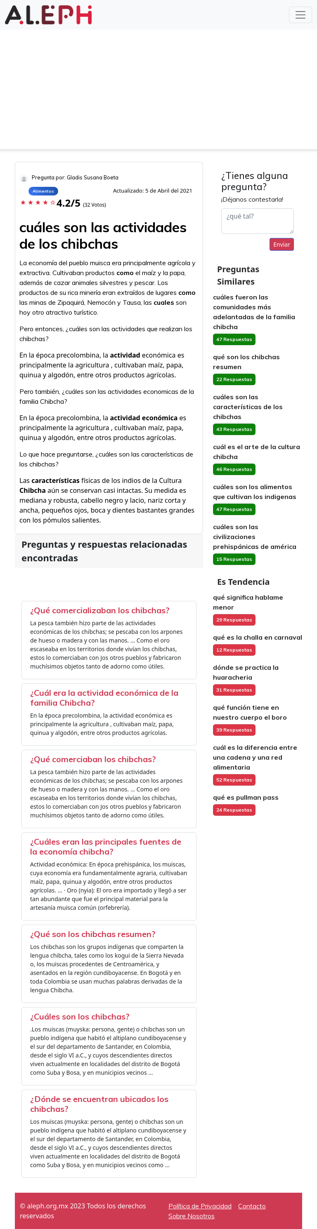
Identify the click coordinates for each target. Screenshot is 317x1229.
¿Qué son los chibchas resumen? (93, 934)
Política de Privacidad (200, 1206)
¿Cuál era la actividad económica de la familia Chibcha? (104, 697)
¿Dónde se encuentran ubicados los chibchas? (99, 1104)
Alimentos (43, 191)
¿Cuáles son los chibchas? (80, 1016)
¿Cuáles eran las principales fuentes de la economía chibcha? (105, 846)
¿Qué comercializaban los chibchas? (100, 610)
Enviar (281, 244)
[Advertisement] (158, 91)
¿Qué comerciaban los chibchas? (93, 759)
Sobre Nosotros (191, 1216)
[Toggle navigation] (300, 15)
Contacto (252, 1206)
